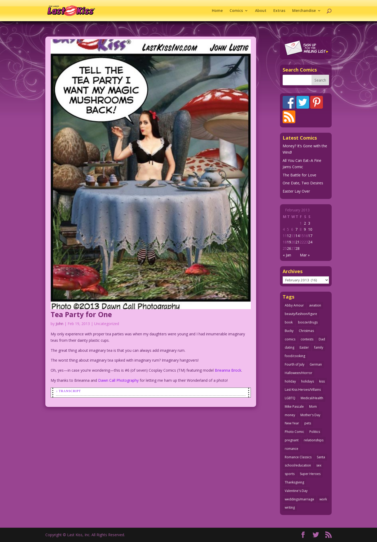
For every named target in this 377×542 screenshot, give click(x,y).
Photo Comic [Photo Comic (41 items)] (294, 431)
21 (297, 242)
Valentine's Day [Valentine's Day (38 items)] (296, 490)
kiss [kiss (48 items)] (322, 381)
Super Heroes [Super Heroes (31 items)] (310, 474)
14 (297, 235)
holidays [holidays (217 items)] (307, 381)
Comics (236, 11)
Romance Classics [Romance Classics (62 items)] (298, 457)
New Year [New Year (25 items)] (292, 423)
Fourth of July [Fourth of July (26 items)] (294, 364)
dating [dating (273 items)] (289, 347)
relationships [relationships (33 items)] (313, 440)
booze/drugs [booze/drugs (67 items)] (308, 322)
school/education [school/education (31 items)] (298, 465)
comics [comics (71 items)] (290, 339)
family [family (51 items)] (318, 347)
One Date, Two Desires (303, 182)
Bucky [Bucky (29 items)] (289, 330)
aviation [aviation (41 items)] (315, 305)
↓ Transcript (68, 391)
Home (217, 11)
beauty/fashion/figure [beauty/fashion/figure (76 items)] (301, 314)
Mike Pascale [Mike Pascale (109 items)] (294, 406)
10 (310, 229)
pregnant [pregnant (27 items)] (292, 440)
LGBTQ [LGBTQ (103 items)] (290, 398)
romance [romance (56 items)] (291, 448)
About (260, 11)
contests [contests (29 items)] (307, 339)
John (59, 323)
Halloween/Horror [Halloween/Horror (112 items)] (298, 373)
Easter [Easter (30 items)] (304, 347)
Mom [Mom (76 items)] (313, 406)
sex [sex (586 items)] (318, 465)
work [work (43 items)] (323, 499)
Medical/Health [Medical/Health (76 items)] (312, 398)
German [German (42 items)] (316, 364)
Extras (279, 11)
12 (289, 235)
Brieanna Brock (228, 370)
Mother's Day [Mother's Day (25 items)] (310, 415)
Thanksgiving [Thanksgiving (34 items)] (294, 482)
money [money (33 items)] (290, 415)
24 (310, 242)
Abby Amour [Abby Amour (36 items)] (294, 305)
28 (297, 248)
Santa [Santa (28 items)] (321, 457)
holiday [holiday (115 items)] (290, 381)
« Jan (287, 254)
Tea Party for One (81, 314)
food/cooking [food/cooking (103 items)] (295, 356)
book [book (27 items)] (289, 322)
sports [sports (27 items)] (290, 474)
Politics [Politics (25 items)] (314, 431)
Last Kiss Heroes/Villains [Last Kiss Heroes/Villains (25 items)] (303, 389)
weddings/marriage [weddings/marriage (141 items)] (299, 499)
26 (289, 248)
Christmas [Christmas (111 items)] (306, 330)
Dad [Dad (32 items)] (322, 339)
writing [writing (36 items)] (290, 507)
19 (289, 242)
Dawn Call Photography (118, 380)
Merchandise (304, 11)
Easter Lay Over (296, 191)
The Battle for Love (299, 174)
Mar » (305, 254)
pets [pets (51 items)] (307, 423)
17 (310, 235)
